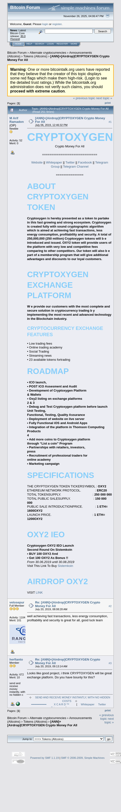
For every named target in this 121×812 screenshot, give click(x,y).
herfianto (16, 659)
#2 (110, 606)
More (74, 44)
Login (50, 44)
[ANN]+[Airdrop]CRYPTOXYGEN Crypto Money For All (42, 723)
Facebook (85, 162)
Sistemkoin (65, 566)
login (45, 24)
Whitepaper (54, 162)
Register (62, 44)
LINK (39, 592)
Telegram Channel (76, 166)
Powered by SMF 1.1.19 (44, 757)
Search (39, 44)
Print (108, 102)
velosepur (16, 602)
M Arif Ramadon (16, 120)
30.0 (22, 36)
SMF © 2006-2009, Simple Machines (83, 757)
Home (18, 44)
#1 (110, 121)
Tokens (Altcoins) (35, 56)
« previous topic (84, 98)
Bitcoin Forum (17, 52)
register (56, 24)
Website (37, 162)
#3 (110, 663)
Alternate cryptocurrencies (48, 52)
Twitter (70, 162)
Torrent (15, 39)
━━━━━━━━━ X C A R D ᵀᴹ (50, 704)
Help (29, 44)
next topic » (104, 98)
